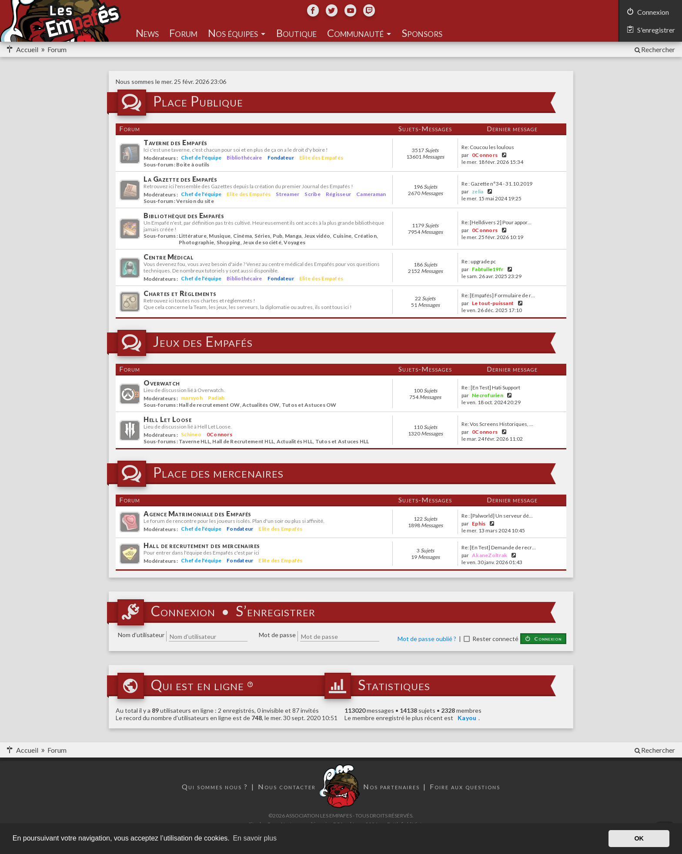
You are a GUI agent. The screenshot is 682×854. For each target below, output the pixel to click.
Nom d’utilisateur (141, 634)
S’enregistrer (275, 611)
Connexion (183, 611)
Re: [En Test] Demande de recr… (498, 548)
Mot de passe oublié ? (427, 638)
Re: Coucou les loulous (487, 147)
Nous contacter (287, 786)
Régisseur (338, 194)
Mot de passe (277, 634)
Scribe (312, 194)
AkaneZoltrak (489, 555)
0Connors (485, 155)
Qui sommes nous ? (215, 786)
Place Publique (198, 101)
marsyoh (192, 398)
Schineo (191, 434)
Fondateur (280, 157)
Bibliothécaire (244, 157)
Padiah (216, 398)
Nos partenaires (391, 786)
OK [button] (639, 838)
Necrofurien (487, 395)
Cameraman (371, 194)
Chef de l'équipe (201, 157)
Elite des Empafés (321, 157)
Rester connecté (495, 638)
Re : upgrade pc (478, 262)
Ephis (478, 523)
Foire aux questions (465, 786)
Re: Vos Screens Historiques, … (497, 424)
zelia (477, 191)
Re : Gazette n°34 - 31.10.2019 (496, 184)
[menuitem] (654, 49)
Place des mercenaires (218, 472)
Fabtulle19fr (487, 269)
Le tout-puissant (493, 303)
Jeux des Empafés (203, 342)
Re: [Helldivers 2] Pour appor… (496, 222)
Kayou (467, 717)
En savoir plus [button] (255, 838)
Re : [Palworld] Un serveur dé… (497, 516)
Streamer (287, 194)
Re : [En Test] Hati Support (490, 388)
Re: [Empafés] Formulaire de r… (498, 295)
